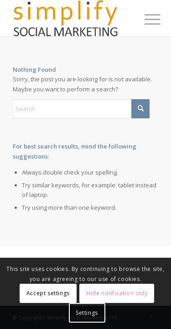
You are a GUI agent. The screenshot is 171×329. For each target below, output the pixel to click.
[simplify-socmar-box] (71, 18)
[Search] (81, 108)
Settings (87, 313)
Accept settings (48, 293)
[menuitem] (145, 19)
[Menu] (145, 19)
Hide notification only (116, 293)
